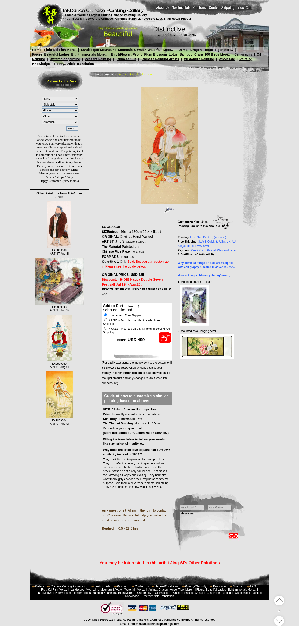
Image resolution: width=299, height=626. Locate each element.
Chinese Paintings (103, 74)
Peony (137, 54)
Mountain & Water (132, 50)
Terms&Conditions (167, 586)
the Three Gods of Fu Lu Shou (134, 74)
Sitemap (238, 586)
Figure (37, 54)
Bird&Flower (121, 54)
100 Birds (212, 54)
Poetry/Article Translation (74, 64)
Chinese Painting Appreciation (69, 586)
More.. (71, 50)
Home (36, 50)
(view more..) (70, 181)
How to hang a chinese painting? (204, 275)
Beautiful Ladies (56, 54)
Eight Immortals (83, 54)
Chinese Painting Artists (160, 59)
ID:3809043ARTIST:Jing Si (59, 307)
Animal (182, 50)
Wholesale (227, 59)
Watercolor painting (65, 59)
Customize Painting (199, 59)
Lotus (173, 54)
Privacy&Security (195, 586)
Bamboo (185, 54)
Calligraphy (243, 54)
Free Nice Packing (208, 237)
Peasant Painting (98, 59)
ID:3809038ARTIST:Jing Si (59, 250)
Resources (219, 586)
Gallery (39, 586)
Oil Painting (162, 592)
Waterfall (154, 50)
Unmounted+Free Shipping (123, 315)
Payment (122, 586)
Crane (199, 54)
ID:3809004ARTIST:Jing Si (59, 420)
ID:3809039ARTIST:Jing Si (59, 364)
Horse (208, 50)
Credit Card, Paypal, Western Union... (214, 250)
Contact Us (142, 586)
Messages (206, 521)
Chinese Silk (126, 59)
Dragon (196, 50)
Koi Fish (59, 50)
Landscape (89, 50)
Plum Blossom (155, 54)
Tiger (218, 50)
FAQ (253, 586)
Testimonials (102, 586)
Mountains (108, 50)
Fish (47, 50)
